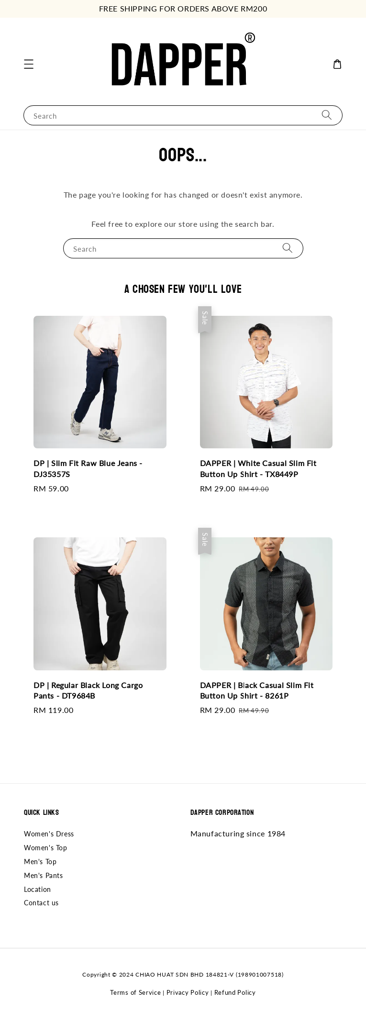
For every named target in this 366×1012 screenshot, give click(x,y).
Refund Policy (235, 992)
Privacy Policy (187, 992)
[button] (28, 64)
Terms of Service (135, 992)
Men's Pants (43, 875)
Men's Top (40, 861)
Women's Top (45, 848)
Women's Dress (49, 834)
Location (37, 889)
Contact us (41, 903)
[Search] (326, 115)
